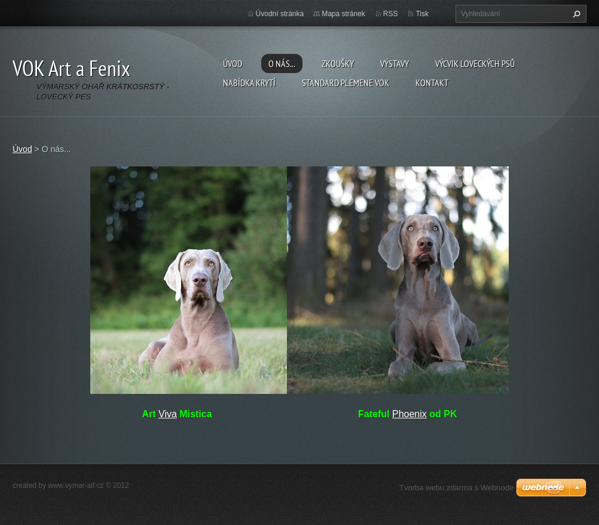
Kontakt (431, 83)
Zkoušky (338, 63)
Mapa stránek (343, 14)
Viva (167, 414)
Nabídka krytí (249, 83)
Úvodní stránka (280, 14)
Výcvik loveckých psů (475, 63)
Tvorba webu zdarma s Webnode (456, 487)
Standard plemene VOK (345, 83)
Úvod (232, 63)
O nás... (281, 63)
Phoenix (409, 414)
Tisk (422, 14)
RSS (390, 14)
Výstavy (394, 63)
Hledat (575, 14)
